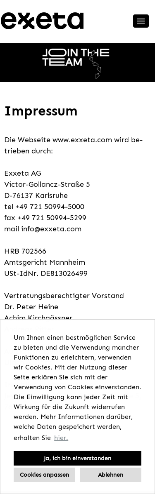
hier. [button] (61, 438)
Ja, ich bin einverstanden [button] (77, 458)
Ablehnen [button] (110, 474)
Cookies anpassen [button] (44, 474)
